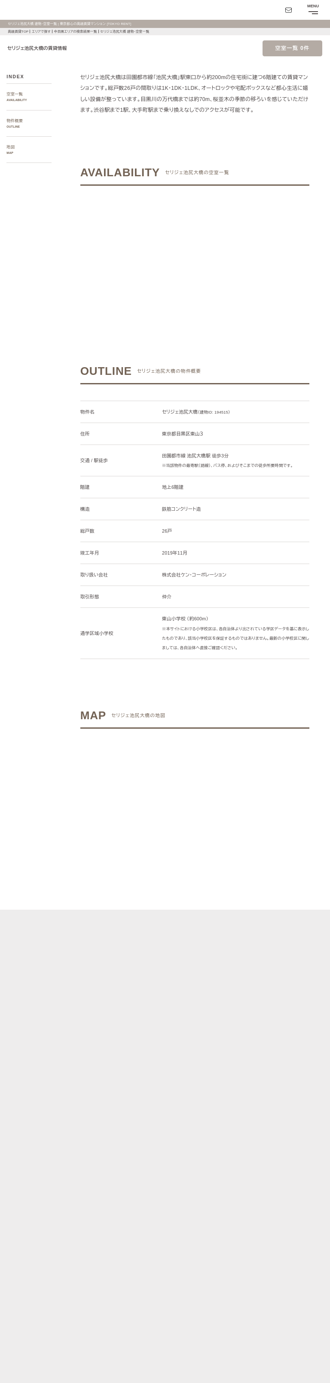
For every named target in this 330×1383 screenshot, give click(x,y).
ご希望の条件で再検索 (244, 247)
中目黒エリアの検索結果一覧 (79, 31)
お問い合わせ (19, 1371)
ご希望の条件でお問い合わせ (145, 247)
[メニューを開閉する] (313, 10)
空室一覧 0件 (292, 48)
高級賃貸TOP (18, 31)
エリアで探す (42, 31)
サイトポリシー (83, 1356)
